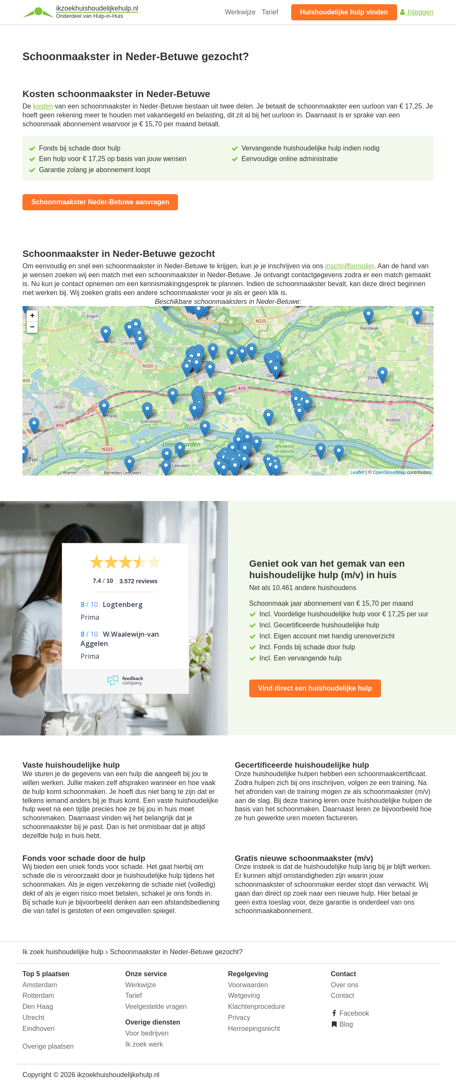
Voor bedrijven (147, 1033)
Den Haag (37, 1006)
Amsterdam (39, 985)
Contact (342, 995)
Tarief (270, 12)
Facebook (354, 1013)
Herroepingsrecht (254, 1028)
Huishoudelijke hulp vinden (344, 12)
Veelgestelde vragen (156, 1006)
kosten (43, 106)
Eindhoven (38, 1028)
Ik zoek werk (144, 1044)
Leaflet (357, 472)
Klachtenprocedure (256, 1006)
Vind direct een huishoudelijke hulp (315, 688)
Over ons (345, 985)
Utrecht (33, 1017)
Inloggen (416, 12)
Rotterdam (38, 995)
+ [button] (32, 316)
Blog (345, 1024)
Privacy (239, 1017)
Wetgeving (244, 995)
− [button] (32, 327)
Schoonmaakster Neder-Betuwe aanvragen (100, 202)
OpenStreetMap (389, 472)
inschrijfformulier (349, 266)
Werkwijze (240, 12)
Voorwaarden (248, 985)
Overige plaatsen (48, 1046)
